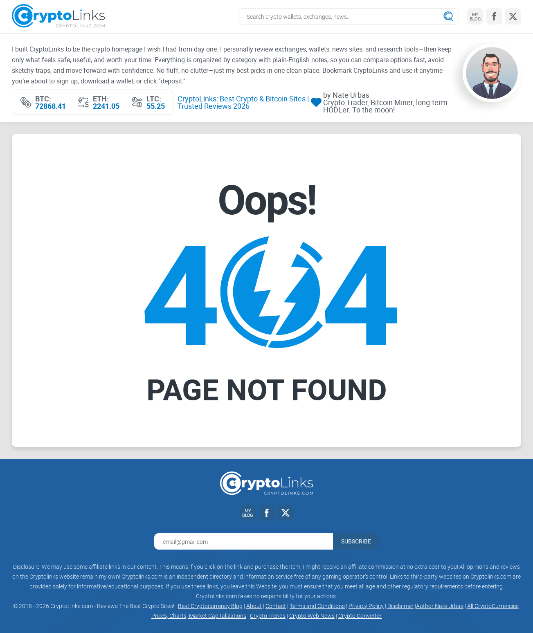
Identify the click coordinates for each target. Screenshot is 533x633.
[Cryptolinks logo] (58, 16)
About (254, 606)
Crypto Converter (360, 616)
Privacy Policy (366, 606)
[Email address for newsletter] (243, 541)
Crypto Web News (312, 616)
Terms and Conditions (317, 606)
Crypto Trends (268, 616)
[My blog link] (475, 16)
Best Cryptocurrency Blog (210, 606)
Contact (275, 606)
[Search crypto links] (348, 16)
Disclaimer (400, 606)
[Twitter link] (513, 16)
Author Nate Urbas (439, 606)
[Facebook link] (494, 16)
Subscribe (356, 541)
